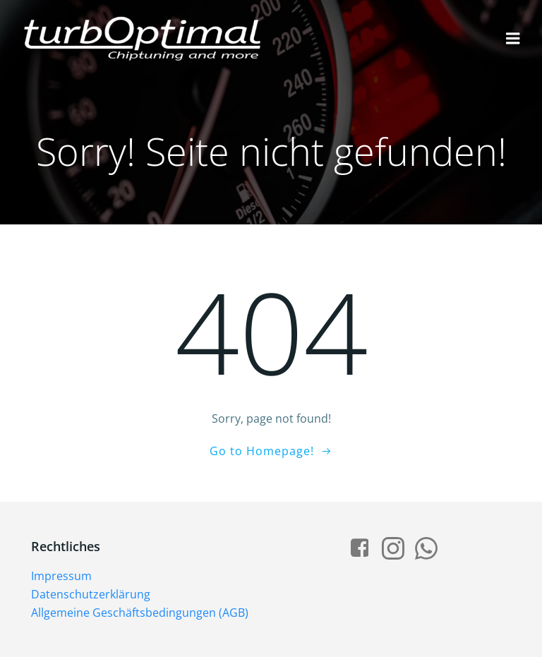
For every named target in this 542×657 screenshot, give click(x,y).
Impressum (61, 576)
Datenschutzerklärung (90, 594)
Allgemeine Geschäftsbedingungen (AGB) (139, 612)
